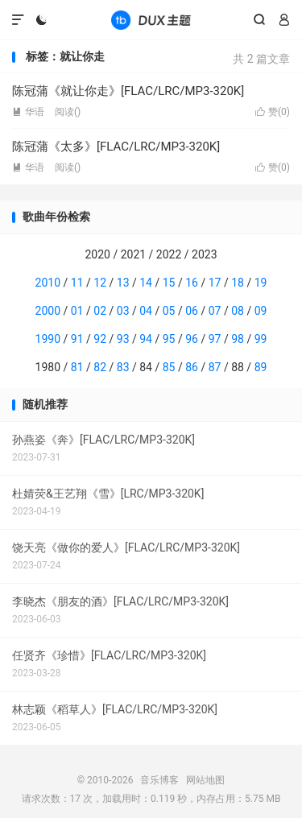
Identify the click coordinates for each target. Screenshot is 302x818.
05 (169, 310)
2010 (47, 282)
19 (260, 282)
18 (237, 282)
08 (237, 310)
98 (237, 339)
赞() (272, 112)
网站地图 (205, 780)
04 (145, 310)
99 (260, 339)
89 (260, 367)
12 (99, 282)
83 (123, 367)
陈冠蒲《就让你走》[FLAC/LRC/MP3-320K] (128, 91)
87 (215, 367)
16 (191, 282)
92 (99, 339)
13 (123, 282)
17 (215, 282)
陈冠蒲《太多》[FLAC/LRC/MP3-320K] (116, 146)
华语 (28, 112)
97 (215, 339)
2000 (47, 310)
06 (191, 310)
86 (191, 367)
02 (99, 310)
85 (169, 367)
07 (215, 310)
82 (99, 367)
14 (145, 282)
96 (191, 339)
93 (123, 339)
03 (123, 310)
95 (169, 339)
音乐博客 (150, 20)
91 (77, 339)
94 (145, 339)
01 (77, 310)
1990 (47, 339)
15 (169, 282)
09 (260, 310)
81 (77, 367)
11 (77, 282)
